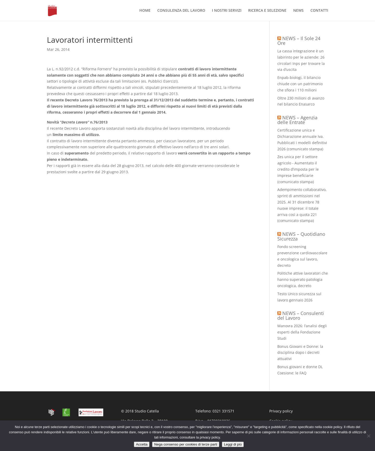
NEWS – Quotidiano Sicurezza (301, 236)
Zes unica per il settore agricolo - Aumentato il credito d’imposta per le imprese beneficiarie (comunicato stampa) (298, 169)
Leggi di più (233, 444)
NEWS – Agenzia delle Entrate (297, 119)
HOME (145, 11)
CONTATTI (319, 11)
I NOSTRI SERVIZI (226, 11)
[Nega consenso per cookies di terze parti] (368, 435)
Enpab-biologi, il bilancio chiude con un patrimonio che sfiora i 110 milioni (300, 83)
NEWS (298, 11)
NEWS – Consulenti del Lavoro (300, 315)
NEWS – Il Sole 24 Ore (298, 40)
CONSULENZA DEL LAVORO (181, 11)
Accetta (141, 444)
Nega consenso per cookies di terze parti (185, 444)
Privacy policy (281, 411)
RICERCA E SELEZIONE (267, 11)
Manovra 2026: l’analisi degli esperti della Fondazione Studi (302, 332)
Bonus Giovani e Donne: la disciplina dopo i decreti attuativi (300, 352)
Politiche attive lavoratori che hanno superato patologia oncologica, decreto (302, 279)
